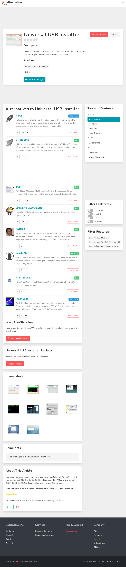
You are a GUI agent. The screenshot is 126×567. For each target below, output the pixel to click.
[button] (122, 3)
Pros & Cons (94, 133)
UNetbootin (23, 140)
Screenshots (94, 142)
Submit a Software (43, 531)
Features (93, 128)
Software (10, 531)
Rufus (19, 115)
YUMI (19, 186)
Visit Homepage (36, 79)
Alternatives (94, 119)
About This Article (97, 157)
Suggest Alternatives (44, 535)
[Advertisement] (63, 19)
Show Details (73, 132)
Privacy (117, 561)
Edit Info (114, 34)
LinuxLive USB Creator (29, 208)
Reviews (93, 123)
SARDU (20, 229)
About (96, 531)
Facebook (99, 543)
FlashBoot (22, 299)
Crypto (9, 539)
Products (10, 535)
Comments (94, 152)
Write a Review (99, 34)
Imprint (97, 539)
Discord (9, 543)
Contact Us (98, 535)
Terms (108, 561)
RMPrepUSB (23, 277)
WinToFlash (23, 253)
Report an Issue (72, 531)
